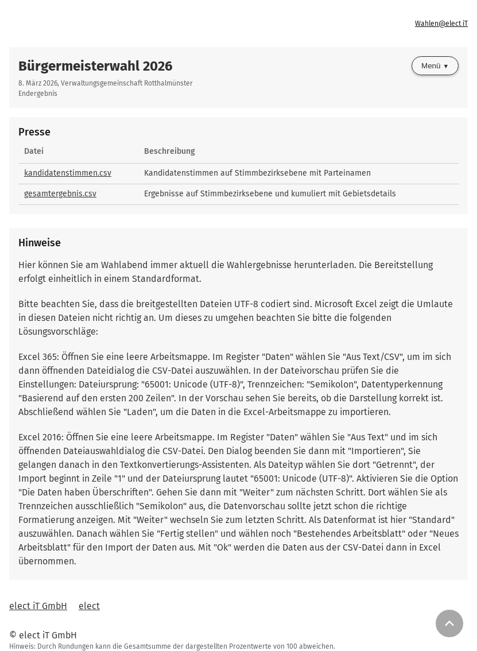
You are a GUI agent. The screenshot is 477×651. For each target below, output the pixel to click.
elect (89, 605)
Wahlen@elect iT (441, 24)
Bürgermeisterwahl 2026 (95, 66)
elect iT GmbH (38, 605)
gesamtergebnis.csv (60, 194)
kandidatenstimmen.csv (67, 173)
